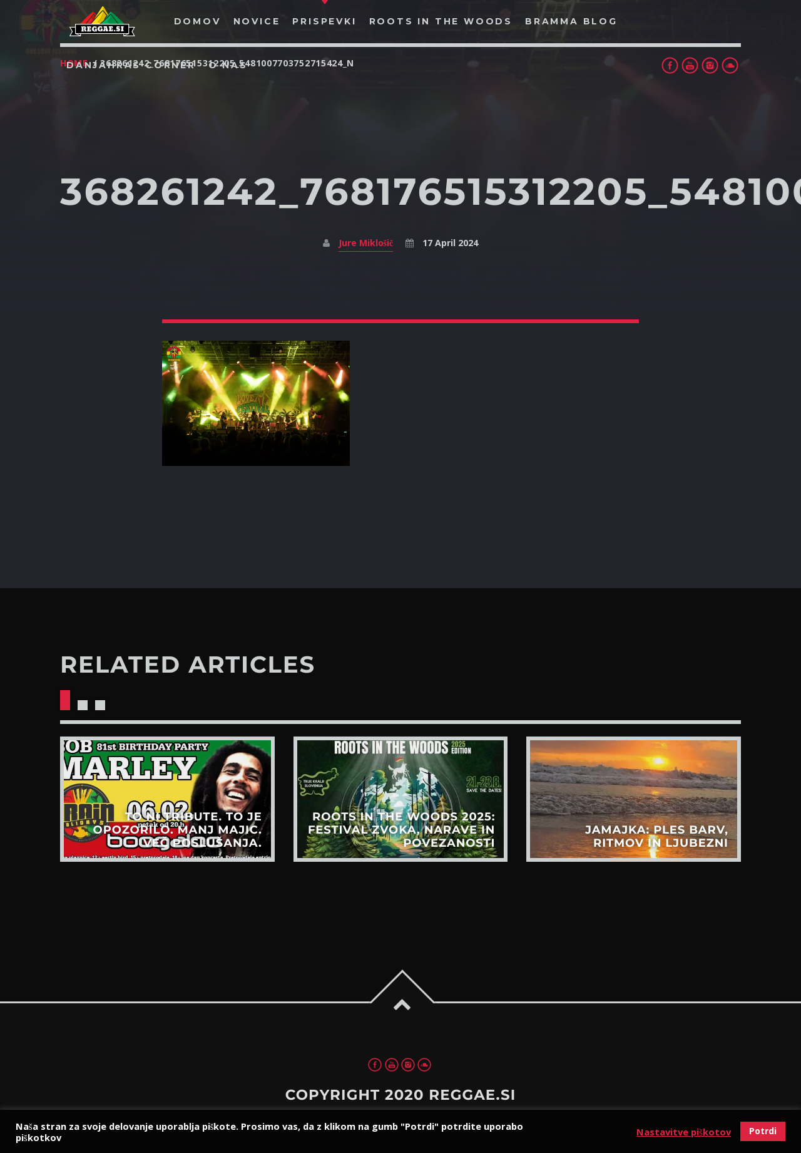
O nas (228, 65)
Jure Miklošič (366, 243)
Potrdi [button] (763, 1131)
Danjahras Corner (131, 65)
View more (167, 799)
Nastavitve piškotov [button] (683, 1131)
